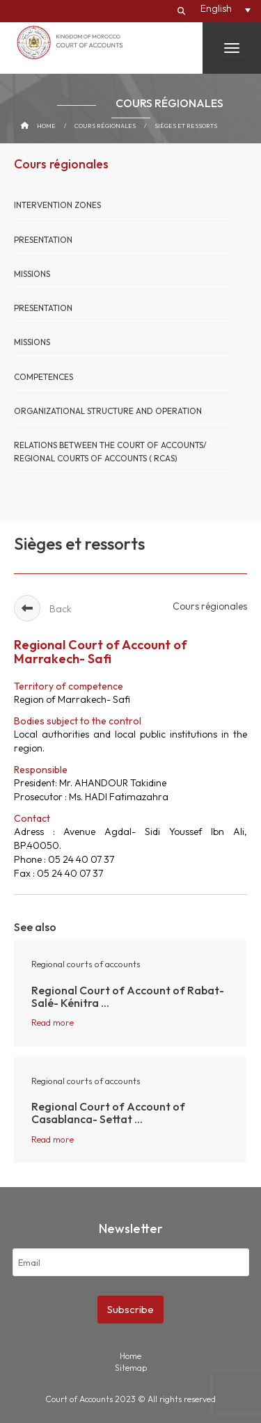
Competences (43, 377)
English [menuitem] (216, 8)
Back (43, 609)
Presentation (43, 239)
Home (46, 125)
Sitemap (131, 1367)
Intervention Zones (57, 205)
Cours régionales (105, 125)
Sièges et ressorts (186, 125)
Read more (52, 1022)
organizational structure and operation (108, 411)
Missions (32, 274)
